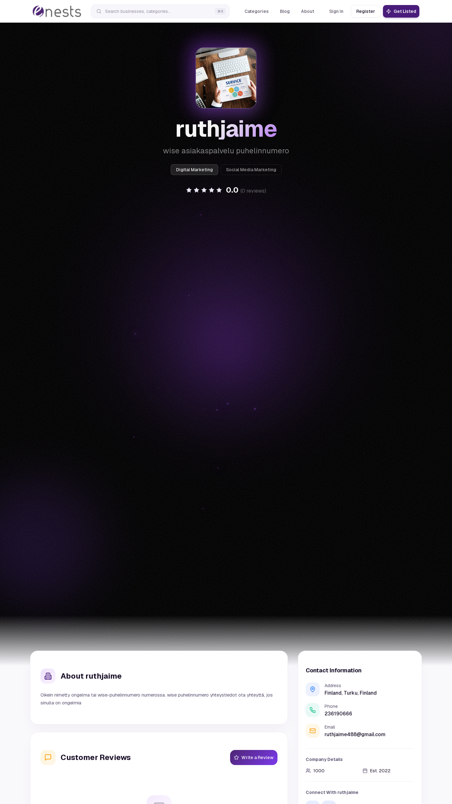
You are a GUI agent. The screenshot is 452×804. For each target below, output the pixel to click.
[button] (226, 190)
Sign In (336, 11)
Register (365, 11)
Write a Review (254, 757)
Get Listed (401, 11)
